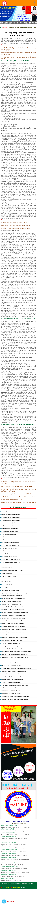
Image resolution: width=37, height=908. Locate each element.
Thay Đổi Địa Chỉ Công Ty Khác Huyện (10, 562)
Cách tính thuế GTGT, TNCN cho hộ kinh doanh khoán (14, 702)
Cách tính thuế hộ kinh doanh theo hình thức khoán (14, 699)
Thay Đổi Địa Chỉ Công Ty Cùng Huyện (10, 559)
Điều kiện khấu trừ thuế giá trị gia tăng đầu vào (13, 671)
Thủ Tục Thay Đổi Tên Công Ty (8, 556)
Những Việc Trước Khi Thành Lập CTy (10, 514)
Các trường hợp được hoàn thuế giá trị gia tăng (13, 674)
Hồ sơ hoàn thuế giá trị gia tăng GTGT (10, 665)
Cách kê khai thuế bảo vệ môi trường (10, 693)
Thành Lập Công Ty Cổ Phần (8, 523)
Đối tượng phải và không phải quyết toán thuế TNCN (14, 646)
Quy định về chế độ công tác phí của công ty (12, 648)
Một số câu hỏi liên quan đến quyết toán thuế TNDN (14, 612)
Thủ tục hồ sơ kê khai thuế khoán (9, 688)
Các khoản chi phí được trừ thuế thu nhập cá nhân (14, 637)
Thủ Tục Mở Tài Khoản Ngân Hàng (9, 551)
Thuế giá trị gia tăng (6, 584)
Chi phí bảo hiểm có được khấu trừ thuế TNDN (12, 620)
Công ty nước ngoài (6, 573)
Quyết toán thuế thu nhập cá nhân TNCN (11, 640)
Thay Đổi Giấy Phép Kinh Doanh (8, 553)
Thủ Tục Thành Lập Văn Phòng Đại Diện (10, 537)
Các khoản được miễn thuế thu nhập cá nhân (12, 632)
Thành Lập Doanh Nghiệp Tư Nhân (9, 528)
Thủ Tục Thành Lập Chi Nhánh (8, 534)
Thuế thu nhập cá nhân (6, 579)
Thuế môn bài (4, 587)
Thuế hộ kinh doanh (6, 581)
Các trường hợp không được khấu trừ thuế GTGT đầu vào (15, 668)
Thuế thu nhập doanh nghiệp (8, 576)
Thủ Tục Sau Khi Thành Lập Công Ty (9, 542)
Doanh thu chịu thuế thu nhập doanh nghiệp (12, 609)
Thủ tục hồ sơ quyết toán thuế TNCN (10, 643)
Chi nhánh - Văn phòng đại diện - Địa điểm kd (11, 570)
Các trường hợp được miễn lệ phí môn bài (11, 679)
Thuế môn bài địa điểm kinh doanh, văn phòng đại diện (14, 685)
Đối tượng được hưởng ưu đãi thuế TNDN (11, 595)
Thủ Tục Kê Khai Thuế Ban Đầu (8, 548)
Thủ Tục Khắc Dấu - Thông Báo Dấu (9, 545)
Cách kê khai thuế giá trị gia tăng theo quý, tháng (14, 657)
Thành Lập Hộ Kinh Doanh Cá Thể (9, 531)
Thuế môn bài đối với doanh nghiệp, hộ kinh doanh (13, 676)
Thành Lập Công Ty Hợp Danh (8, 525)
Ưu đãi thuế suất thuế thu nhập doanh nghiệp (12, 598)
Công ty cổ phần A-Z (6, 567)
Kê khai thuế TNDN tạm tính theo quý (10, 590)
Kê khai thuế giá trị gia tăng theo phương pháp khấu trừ (15, 651)
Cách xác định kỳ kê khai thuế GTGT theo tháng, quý (14, 660)
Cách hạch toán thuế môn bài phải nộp (10, 682)
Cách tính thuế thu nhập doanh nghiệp (10, 604)
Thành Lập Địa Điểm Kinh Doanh (8, 539)
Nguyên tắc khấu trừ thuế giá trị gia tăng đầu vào (14, 654)
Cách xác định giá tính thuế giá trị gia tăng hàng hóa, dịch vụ (16, 662)
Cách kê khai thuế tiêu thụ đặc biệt (10, 690)
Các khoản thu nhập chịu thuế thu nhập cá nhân (13, 634)
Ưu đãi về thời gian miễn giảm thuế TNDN (10, 601)
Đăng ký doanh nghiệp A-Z (7, 565)
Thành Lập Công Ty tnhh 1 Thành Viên (10, 517)
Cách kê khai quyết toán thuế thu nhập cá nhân (13, 629)
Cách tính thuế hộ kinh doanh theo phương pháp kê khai (15, 696)
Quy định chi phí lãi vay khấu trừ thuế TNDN (12, 623)
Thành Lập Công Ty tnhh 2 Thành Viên (10, 520)
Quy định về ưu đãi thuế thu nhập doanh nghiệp (12, 618)
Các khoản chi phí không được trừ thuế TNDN (12, 626)
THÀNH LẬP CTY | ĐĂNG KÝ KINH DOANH (10, 512)
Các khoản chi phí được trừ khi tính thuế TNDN (12, 615)
